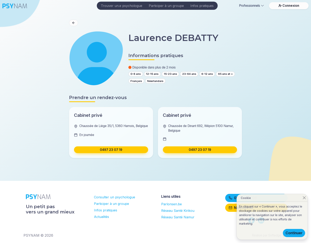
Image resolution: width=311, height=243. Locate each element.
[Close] (304, 198)
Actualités (101, 217)
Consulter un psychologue (114, 197)
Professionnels (251, 6)
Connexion (289, 6)
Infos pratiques (202, 6)
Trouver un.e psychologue (121, 6)
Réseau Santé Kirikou (177, 211)
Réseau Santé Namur (177, 217)
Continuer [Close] (294, 233)
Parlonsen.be (171, 204)
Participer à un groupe (166, 6)
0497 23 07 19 (111, 150)
